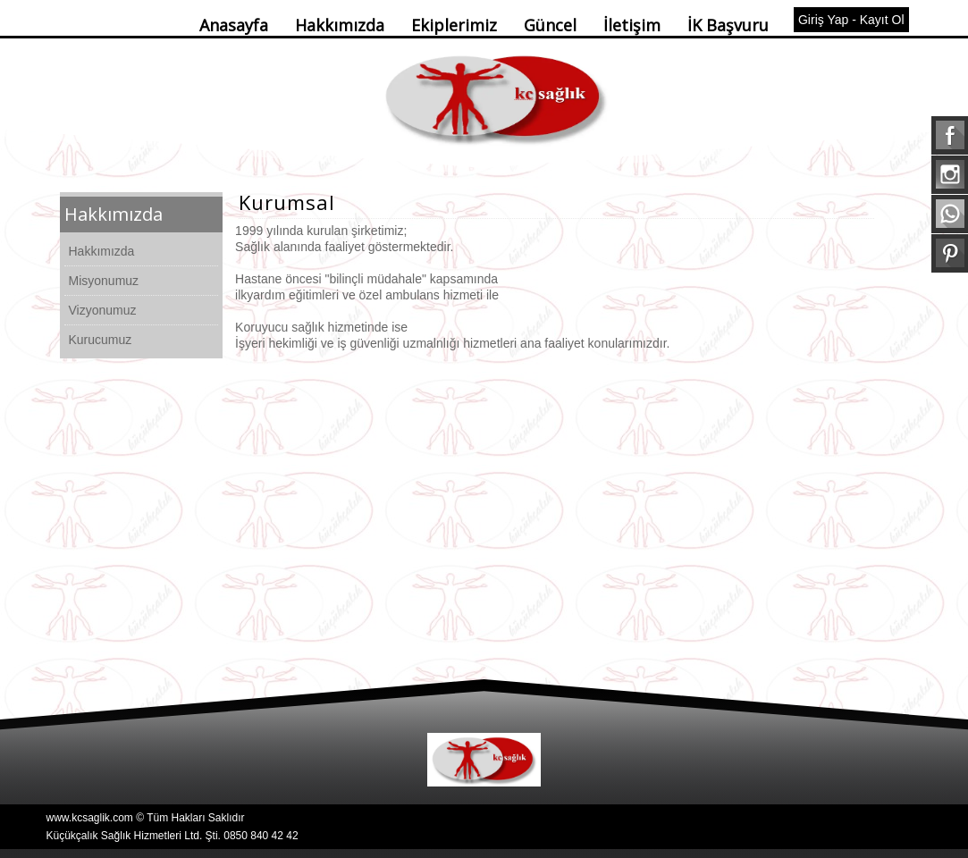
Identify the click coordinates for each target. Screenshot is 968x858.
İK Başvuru (728, 25)
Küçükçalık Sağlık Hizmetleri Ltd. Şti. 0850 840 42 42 (172, 835)
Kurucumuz (100, 339)
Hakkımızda (339, 25)
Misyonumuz (104, 280)
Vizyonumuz (103, 310)
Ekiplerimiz (454, 25)
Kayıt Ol (882, 20)
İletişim (632, 25)
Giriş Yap (823, 20)
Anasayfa (233, 25)
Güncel (550, 25)
